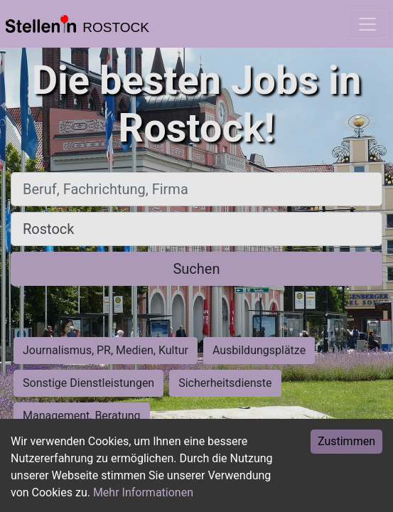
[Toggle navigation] (367, 24)
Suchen (196, 268)
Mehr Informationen (143, 492)
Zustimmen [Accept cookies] (346, 441)
